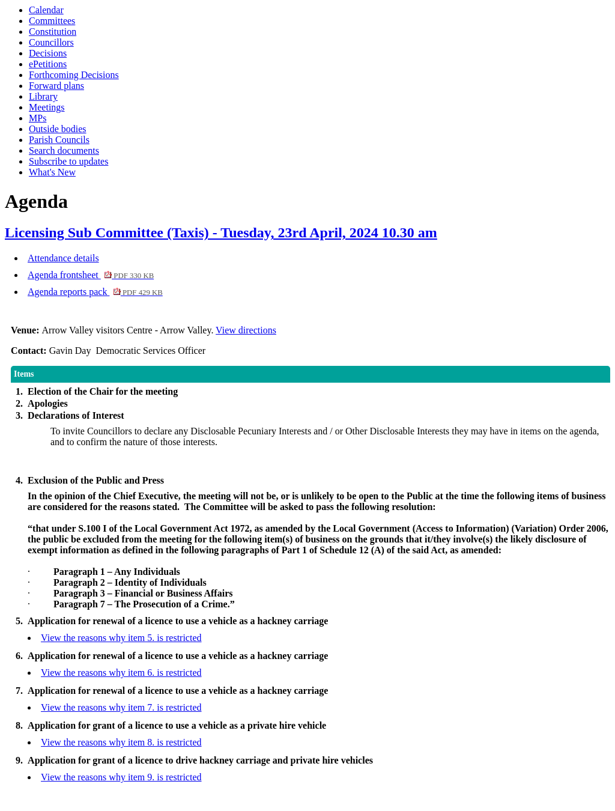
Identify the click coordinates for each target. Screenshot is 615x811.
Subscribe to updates (68, 161)
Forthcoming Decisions (74, 75)
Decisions (48, 53)
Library (43, 96)
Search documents (64, 150)
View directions (246, 330)
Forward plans (56, 85)
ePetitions (48, 64)
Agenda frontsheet (91, 275)
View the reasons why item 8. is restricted (121, 742)
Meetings (47, 107)
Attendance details (63, 258)
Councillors (51, 42)
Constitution (52, 31)
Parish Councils (59, 140)
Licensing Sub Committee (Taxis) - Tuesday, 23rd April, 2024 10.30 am (221, 232)
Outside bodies (57, 129)
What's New (52, 172)
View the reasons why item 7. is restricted (121, 707)
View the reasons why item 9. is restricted (121, 777)
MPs (37, 118)
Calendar (46, 10)
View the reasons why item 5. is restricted (121, 638)
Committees (52, 21)
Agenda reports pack (95, 292)
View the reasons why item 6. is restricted (121, 672)
